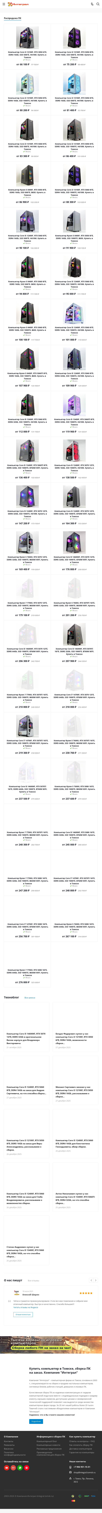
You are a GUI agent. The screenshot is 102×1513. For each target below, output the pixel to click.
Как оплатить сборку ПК (81, 1445)
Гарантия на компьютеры (81, 1452)
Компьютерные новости (48, 1445)
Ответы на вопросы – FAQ (82, 1441)
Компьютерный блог (47, 1441)
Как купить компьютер (82, 1436)
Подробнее (36, 1421)
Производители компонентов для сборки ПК (50, 1453)
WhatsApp (20, 1467)
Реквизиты (9, 1445)
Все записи (30, 997)
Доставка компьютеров (80, 1448)
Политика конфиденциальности (15, 1453)
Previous (91, 1280)
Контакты (8, 1441)
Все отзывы (33, 1280)
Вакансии (8, 1448)
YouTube (6, 1467)
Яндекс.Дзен (26, 1467)
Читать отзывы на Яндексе (25, 1307)
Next (96, 1280)
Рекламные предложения (49, 1448)
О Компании (11, 1436)
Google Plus (13, 1467)
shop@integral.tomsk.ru (84, 1472)
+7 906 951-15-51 (82, 1467)
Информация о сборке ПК (51, 1436)
